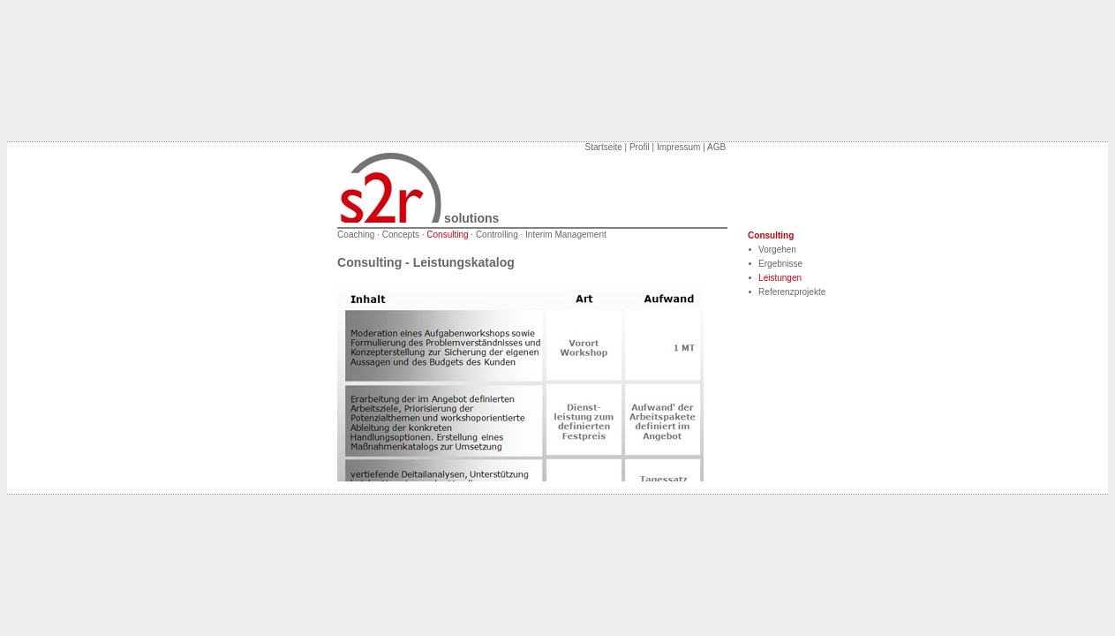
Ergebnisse (780, 264)
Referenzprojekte (791, 292)
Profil (639, 147)
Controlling (497, 234)
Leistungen (780, 278)
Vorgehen (777, 249)
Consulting (447, 234)
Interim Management (565, 234)
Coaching (355, 234)
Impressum (678, 147)
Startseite (603, 147)
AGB (716, 147)
